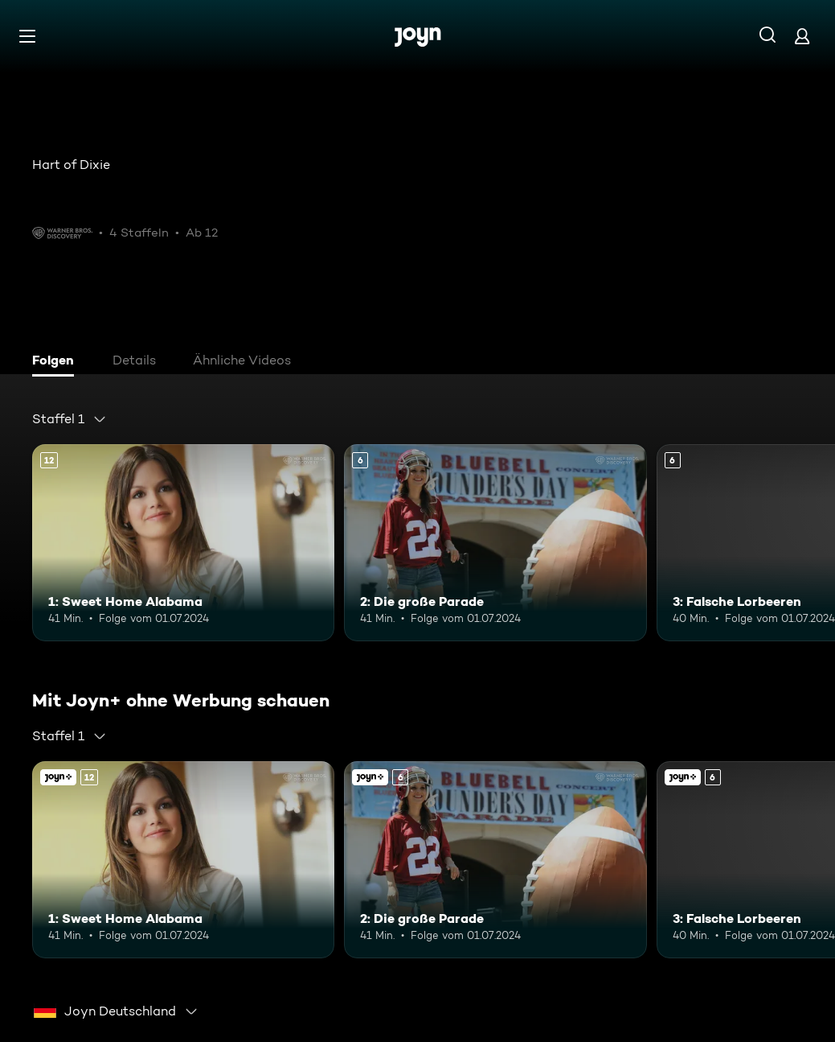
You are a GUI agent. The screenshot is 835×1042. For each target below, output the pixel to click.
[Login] (802, 36)
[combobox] (69, 419)
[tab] (57, 362)
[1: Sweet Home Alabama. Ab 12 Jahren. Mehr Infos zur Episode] (183, 542)
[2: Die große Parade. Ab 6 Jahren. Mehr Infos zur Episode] (495, 542)
